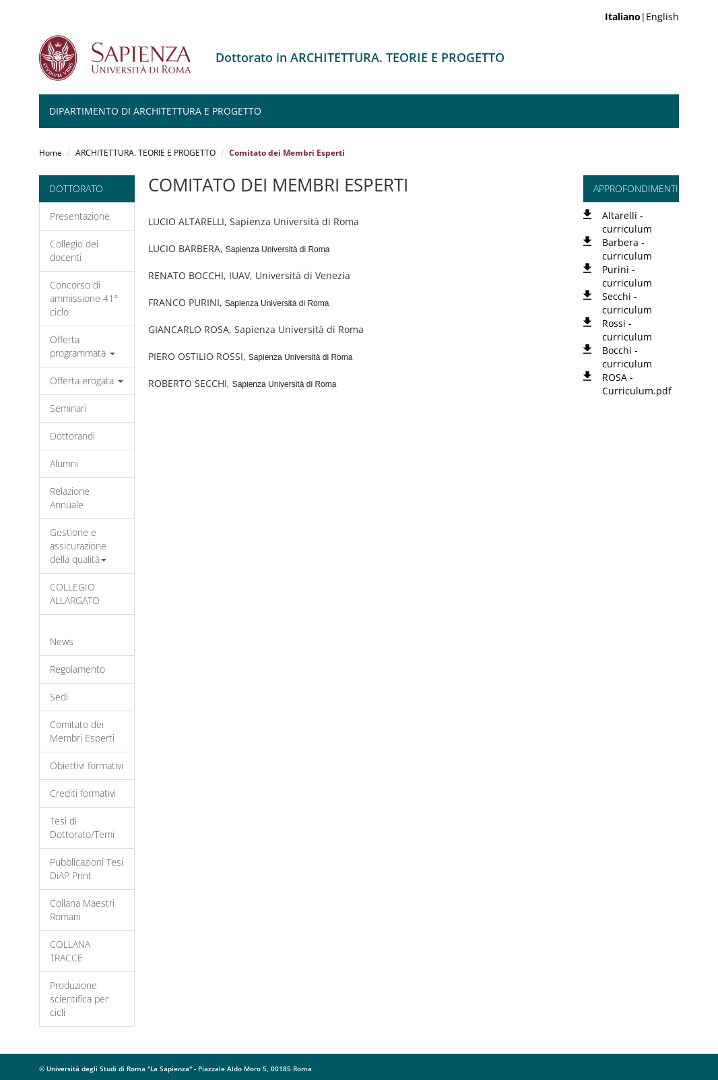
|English (642, 16)
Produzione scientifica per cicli (79, 999)
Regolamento (77, 669)
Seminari (68, 408)
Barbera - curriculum (627, 249)
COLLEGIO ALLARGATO (75, 593)
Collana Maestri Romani (82, 910)
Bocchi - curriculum (627, 357)
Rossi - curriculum (627, 330)
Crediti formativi (83, 793)
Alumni (64, 463)
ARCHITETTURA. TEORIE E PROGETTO (145, 152)
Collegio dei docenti (74, 250)
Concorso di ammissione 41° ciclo (84, 298)
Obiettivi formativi (86, 765)
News (61, 641)
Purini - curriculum (627, 276)
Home (50, 152)
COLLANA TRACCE (70, 951)
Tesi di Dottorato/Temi (82, 827)
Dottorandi (72, 435)
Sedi (59, 696)
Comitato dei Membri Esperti (82, 731)
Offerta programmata (82, 346)
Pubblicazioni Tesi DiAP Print (86, 869)
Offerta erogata (86, 380)
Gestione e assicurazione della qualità (78, 546)
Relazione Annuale (70, 498)
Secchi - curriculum (627, 303)
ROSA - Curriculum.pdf (637, 384)
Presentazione (80, 216)
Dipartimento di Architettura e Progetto (155, 110)
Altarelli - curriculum (627, 222)
